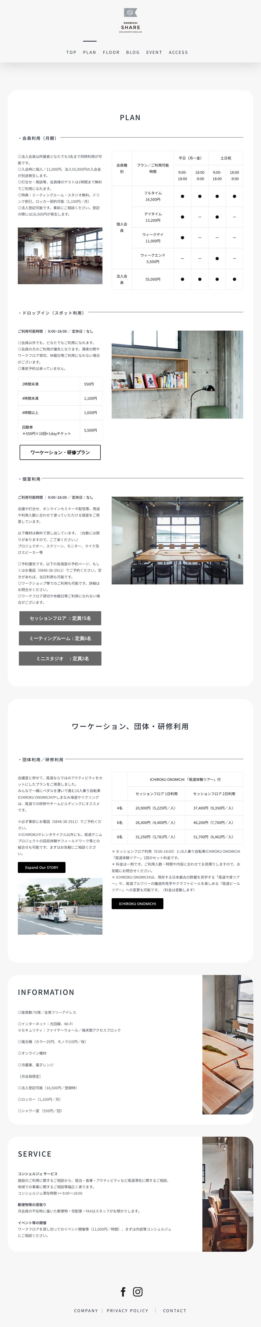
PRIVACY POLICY (130, 1310)
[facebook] (123, 1292)
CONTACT (172, 1310)
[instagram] (137, 1292)
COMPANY (87, 1310)
